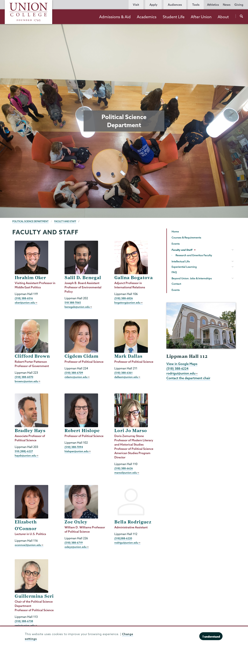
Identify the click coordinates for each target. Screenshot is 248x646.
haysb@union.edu (26, 455)
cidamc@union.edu (77, 376)
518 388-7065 (73, 302)
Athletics (213, 4)
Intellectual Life (181, 261)
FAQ (174, 272)
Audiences (175, 4)
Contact (176, 283)
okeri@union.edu (26, 302)
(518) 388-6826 (123, 298)
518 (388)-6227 (24, 451)
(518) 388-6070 (24, 376)
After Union (201, 16)
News (226, 4)
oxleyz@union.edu (77, 546)
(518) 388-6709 (74, 372)
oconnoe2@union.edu (29, 544)
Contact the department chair (188, 379)
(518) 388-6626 (123, 468)
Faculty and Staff (66, 221)
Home (175, 231)
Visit (136, 4)
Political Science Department (30, 221)
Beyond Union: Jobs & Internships (192, 278)
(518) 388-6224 (177, 369)
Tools (195, 4)
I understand (211, 636)
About (223, 16)
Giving (238, 4)
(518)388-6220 (123, 538)
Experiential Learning (184, 266)
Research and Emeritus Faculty (194, 255)
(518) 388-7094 (74, 446)
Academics (146, 16)
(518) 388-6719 (74, 542)
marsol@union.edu (126, 472)
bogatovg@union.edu (128, 302)
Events (176, 243)
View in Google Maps (182, 364)
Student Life (174, 16)
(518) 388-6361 (123, 372)
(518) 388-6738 (24, 620)
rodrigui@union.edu (127, 542)
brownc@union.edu (27, 381)
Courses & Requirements (186, 237)
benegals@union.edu (78, 306)
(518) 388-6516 (24, 298)
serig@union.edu (26, 625)
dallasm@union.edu (127, 376)
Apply (153, 4)
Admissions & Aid (115, 16)
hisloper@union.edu (78, 451)
